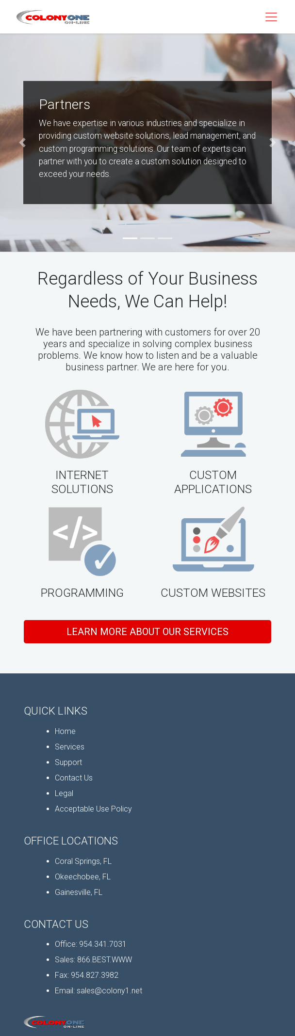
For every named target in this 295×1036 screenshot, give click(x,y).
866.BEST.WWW (104, 959)
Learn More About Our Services (147, 632)
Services (69, 746)
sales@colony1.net (109, 990)
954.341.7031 (103, 944)
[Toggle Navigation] (271, 17)
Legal (64, 793)
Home (65, 731)
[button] (22, 142)
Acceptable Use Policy (93, 808)
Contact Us (74, 777)
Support (68, 762)
